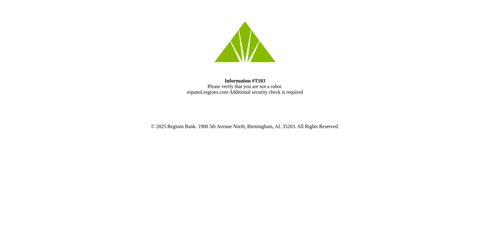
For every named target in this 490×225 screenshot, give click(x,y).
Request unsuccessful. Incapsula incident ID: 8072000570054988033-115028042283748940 (245, 112)
